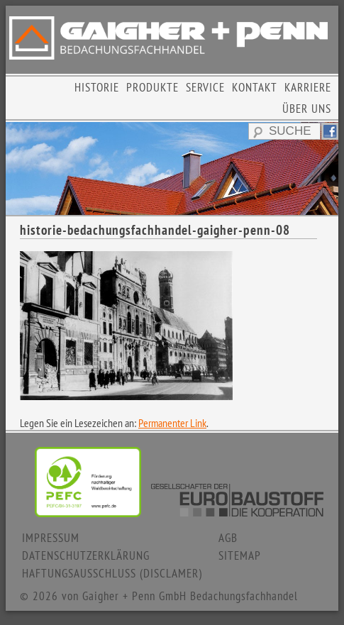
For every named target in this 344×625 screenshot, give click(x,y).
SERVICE (205, 87)
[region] (172, 168)
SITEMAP (239, 555)
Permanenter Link (172, 423)
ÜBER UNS (306, 108)
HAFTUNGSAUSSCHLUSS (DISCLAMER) (112, 573)
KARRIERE (307, 87)
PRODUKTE (152, 87)
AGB (228, 538)
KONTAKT (254, 87)
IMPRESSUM (50, 538)
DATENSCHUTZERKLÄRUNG (86, 555)
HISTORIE (96, 87)
